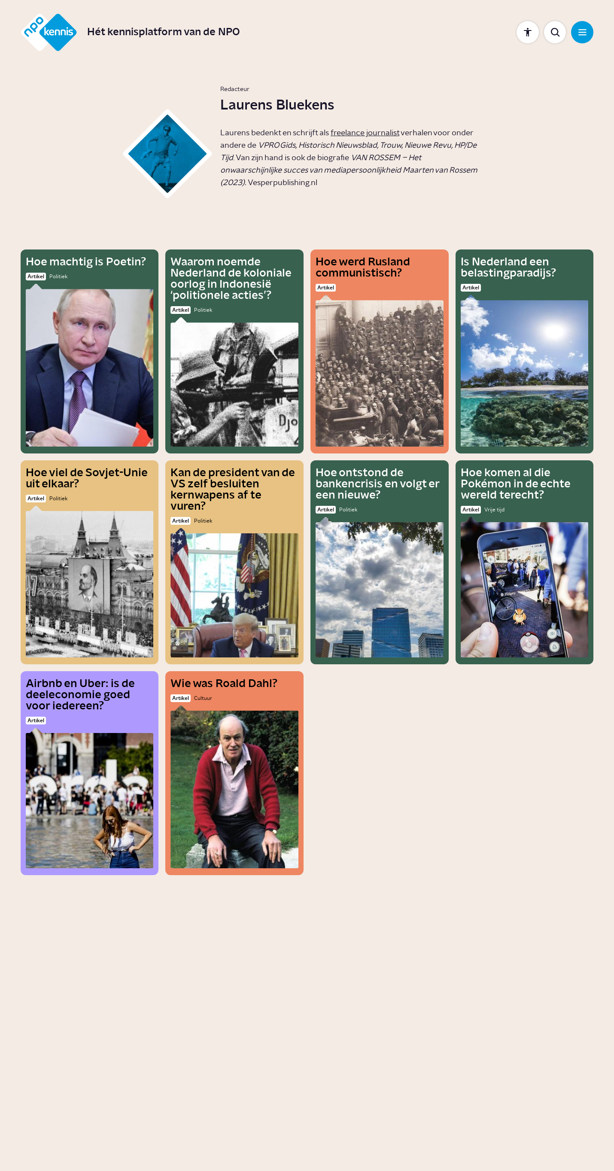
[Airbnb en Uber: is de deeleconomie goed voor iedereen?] (90, 773)
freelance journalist (365, 133)
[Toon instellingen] (528, 32)
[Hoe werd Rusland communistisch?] (379, 351)
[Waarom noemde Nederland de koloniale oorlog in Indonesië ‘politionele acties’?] (234, 351)
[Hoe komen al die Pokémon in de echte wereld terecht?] (525, 562)
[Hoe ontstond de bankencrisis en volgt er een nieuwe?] (379, 562)
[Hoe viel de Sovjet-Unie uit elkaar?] (90, 562)
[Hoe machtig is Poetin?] (90, 351)
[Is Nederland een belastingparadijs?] (525, 351)
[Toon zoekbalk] (555, 32)
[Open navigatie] (582, 32)
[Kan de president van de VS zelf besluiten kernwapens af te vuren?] (234, 562)
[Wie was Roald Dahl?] (234, 773)
